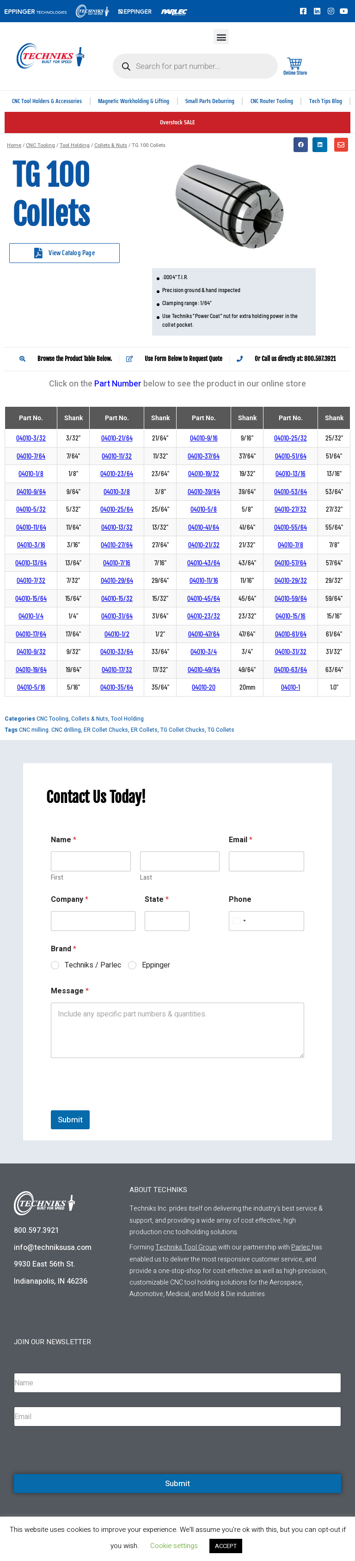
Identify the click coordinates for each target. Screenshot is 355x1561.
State (157, 899)
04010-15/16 (290, 616)
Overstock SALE (177, 122)
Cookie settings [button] (174, 1546)
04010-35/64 (116, 687)
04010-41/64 (203, 527)
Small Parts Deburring (210, 101)
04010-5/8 (203, 509)
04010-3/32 (31, 438)
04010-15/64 (31, 598)
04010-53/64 (290, 492)
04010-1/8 (30, 473)
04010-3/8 (117, 492)
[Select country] (239, 921)
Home (14, 145)
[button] (221, 36)
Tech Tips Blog (325, 101)
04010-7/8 (290, 545)
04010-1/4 (30, 616)
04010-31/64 (117, 616)
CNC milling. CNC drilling (50, 730)
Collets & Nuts (110, 145)
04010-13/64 (31, 563)
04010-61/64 (290, 634)
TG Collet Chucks (182, 730)
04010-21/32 (204, 545)
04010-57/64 (290, 563)
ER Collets (144, 730)
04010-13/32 (117, 527)
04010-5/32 (31, 509)
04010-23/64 (116, 473)
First (57, 878)
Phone (240, 899)
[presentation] (121, 1104)
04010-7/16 (116, 563)
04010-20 (203, 687)
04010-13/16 (290, 473)
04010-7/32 (31, 580)
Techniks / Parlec (93, 965)
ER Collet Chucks (106, 730)
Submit (70, 1120)
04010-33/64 (116, 651)
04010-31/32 (290, 651)
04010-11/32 (117, 456)
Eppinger (156, 965)
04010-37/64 (204, 456)
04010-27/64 (117, 545)
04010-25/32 (290, 438)
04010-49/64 (204, 669)
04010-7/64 (31, 456)
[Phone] (266, 921)
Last (146, 878)
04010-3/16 (31, 545)
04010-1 (290, 687)
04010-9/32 (31, 651)
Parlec (300, 1247)
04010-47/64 (204, 634)
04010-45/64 (203, 598)
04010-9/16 (204, 438)
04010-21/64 (117, 438)
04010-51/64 (290, 456)
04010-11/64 (31, 527)
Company (69, 899)
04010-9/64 (31, 492)
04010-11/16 (204, 580)
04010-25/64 (116, 509)
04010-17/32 (117, 669)
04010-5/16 (31, 687)
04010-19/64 (31, 669)
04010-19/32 (203, 473)
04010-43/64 (203, 563)
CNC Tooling (40, 145)
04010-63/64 (290, 669)
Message (70, 991)
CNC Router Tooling (272, 101)
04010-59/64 (291, 598)
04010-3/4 (203, 651)
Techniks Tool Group (186, 1247)
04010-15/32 (117, 598)
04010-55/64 (290, 527)
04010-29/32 (291, 580)
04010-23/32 (203, 616)
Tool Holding (75, 145)
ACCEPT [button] (226, 1546)
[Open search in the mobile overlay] (195, 66)
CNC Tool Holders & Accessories (47, 101)
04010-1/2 (116, 634)
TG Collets (221, 730)
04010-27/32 (290, 509)
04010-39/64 (204, 492)
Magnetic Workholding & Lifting (134, 101)
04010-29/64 (117, 580)
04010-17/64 (31, 634)
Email (240, 840)
